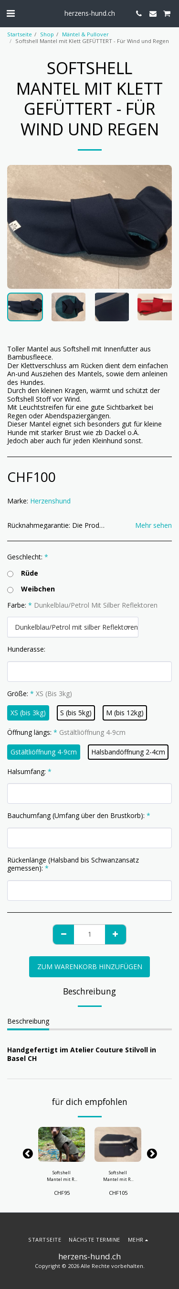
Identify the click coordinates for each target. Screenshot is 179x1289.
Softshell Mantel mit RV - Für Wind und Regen (62, 1175)
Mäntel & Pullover (85, 34)
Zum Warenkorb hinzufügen (89, 966)
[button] (10, 13)
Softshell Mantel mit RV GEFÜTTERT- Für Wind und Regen (118, 1175)
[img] (61, 1144)
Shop (47, 34)
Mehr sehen (153, 525)
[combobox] (72, 627)
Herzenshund (50, 500)
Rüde (22, 573)
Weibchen (31, 589)
